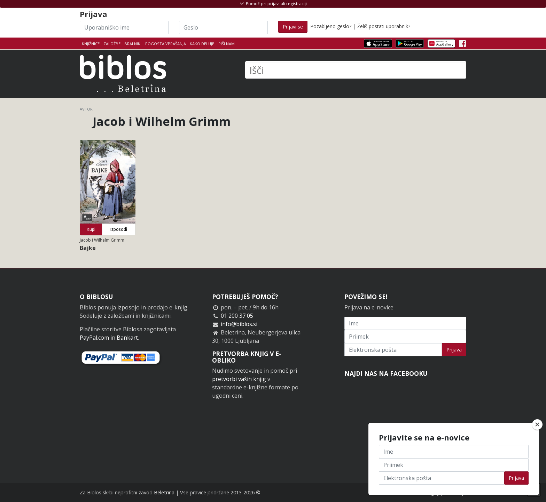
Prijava (454, 349)
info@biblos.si (239, 324)
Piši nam (226, 43)
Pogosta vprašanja (165, 43)
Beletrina (164, 492)
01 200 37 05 (237, 315)
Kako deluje (202, 43)
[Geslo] (223, 27)
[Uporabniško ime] (124, 27)
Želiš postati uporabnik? (383, 26)
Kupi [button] (91, 229)
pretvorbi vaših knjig (239, 379)
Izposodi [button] (118, 229)
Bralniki (132, 43)
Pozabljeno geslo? (330, 26)
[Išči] (355, 70)
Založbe (111, 43)
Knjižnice (91, 43)
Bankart (127, 337)
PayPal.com (94, 337)
